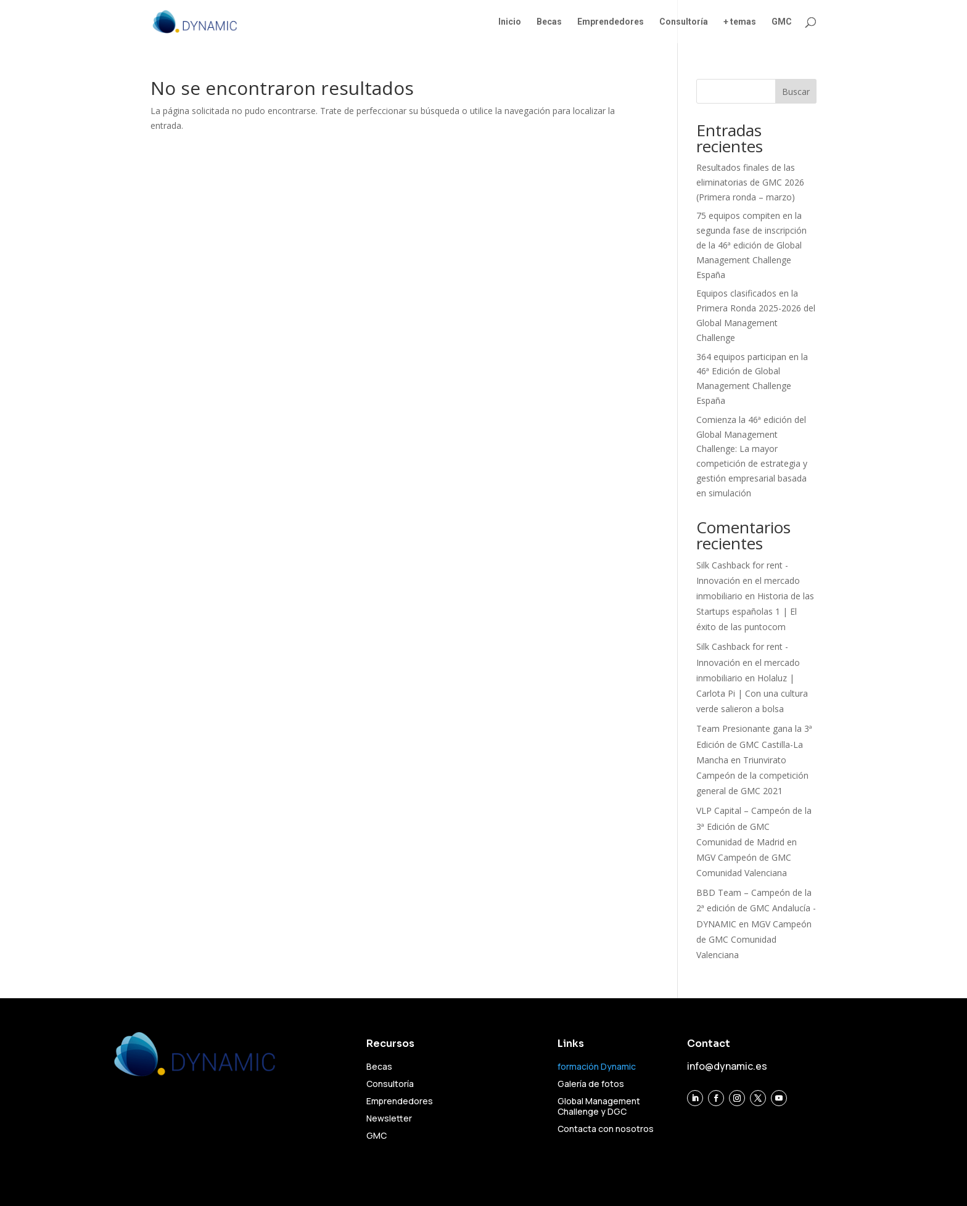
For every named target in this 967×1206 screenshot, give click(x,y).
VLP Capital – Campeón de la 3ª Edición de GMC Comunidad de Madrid (754, 826)
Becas (549, 22)
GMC (782, 22)
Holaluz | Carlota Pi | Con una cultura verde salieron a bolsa (752, 693)
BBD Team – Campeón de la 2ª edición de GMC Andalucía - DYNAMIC (756, 908)
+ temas (739, 22)
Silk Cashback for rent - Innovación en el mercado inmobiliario (748, 580)
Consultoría (683, 22)
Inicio (509, 22)
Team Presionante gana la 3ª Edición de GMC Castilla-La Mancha (754, 744)
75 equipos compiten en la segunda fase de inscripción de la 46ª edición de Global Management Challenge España (751, 245)
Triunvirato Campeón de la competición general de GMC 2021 (752, 775)
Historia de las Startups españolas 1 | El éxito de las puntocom (755, 611)
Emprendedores (610, 22)
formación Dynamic (597, 1066)
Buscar (796, 91)
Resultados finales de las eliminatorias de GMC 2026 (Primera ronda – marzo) (750, 182)
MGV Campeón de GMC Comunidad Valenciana (754, 939)
